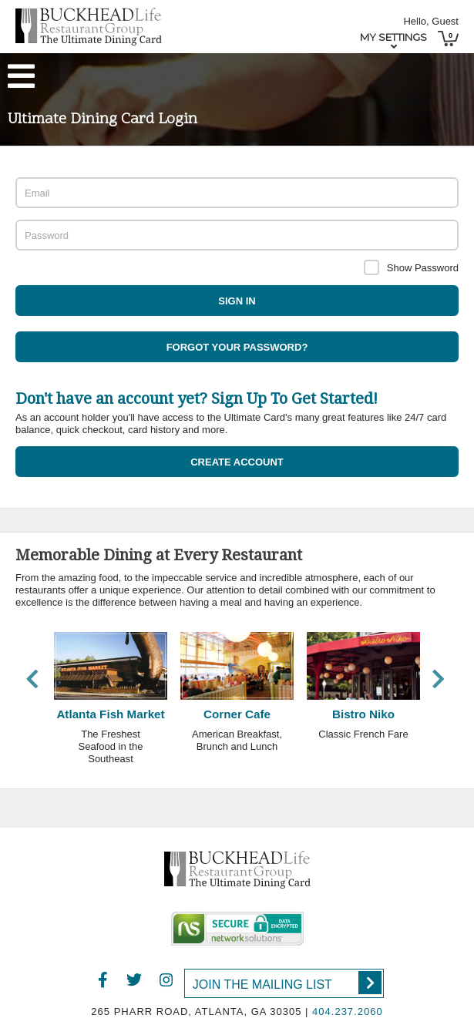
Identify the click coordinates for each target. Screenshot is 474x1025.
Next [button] (438, 678)
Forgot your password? (237, 347)
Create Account (237, 462)
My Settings (393, 37)
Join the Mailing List (287, 982)
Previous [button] (32, 678)
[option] (111, 704)
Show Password (423, 268)
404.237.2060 (347, 1011)
